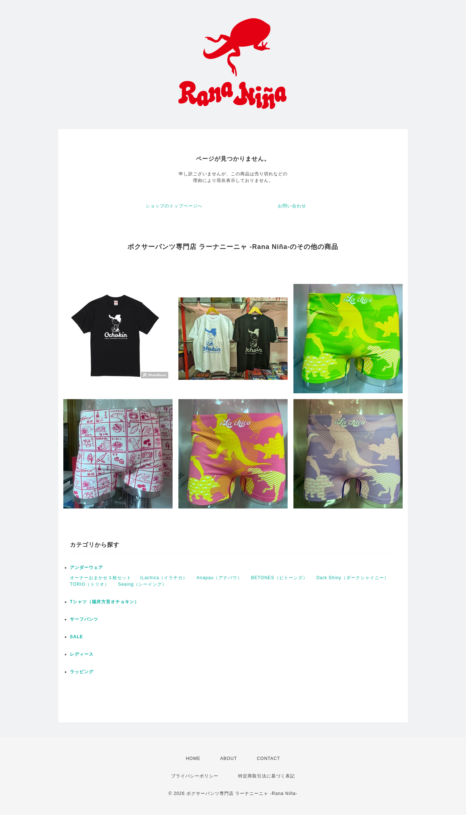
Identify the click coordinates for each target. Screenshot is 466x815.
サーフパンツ (84, 619)
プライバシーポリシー (194, 776)
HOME (193, 758)
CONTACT (268, 758)
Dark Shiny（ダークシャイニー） (352, 577)
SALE (76, 636)
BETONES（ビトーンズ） (279, 577)
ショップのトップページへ (174, 205)
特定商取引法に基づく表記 (266, 776)
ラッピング (82, 671)
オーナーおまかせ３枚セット (100, 577)
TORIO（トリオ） (89, 584)
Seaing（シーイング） (142, 584)
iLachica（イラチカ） (163, 577)
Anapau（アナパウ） (219, 577)
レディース (82, 654)
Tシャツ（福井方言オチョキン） (104, 601)
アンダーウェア (86, 567)
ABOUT (228, 758)
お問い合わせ (292, 205)
